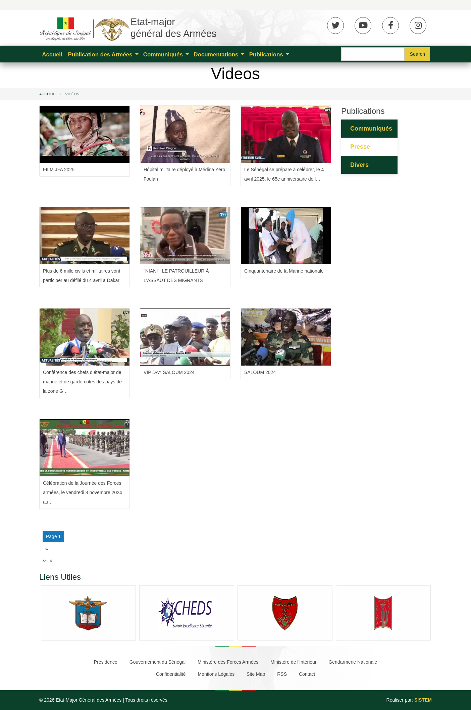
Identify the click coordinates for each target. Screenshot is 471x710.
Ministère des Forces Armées (228, 662)
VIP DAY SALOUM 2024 (169, 372)
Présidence (105, 662)
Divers (359, 164)
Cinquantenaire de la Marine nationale (284, 271)
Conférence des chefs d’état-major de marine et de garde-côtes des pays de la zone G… (82, 382)
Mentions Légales (216, 674)
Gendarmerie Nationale (352, 662)
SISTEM (423, 700)
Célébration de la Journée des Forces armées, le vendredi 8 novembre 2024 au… (82, 492)
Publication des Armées (100, 54)
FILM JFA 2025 (58, 169)
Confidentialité (171, 674)
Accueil (52, 54)
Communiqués (163, 54)
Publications (266, 54)
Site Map (256, 674)
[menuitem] (52, 54)
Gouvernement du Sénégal (157, 662)
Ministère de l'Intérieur (293, 662)
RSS (282, 674)
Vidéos (72, 94)
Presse (360, 146)
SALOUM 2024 (260, 372)
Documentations (216, 54)
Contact (307, 674)
